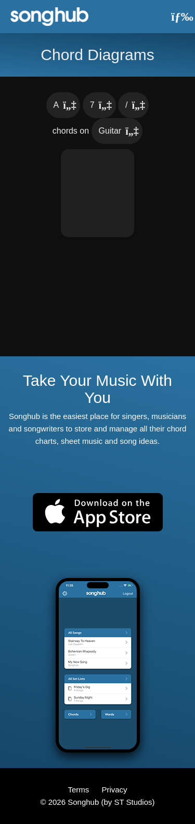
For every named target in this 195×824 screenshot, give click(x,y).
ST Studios (133, 802)
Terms (79, 789)
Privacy (114, 789)
